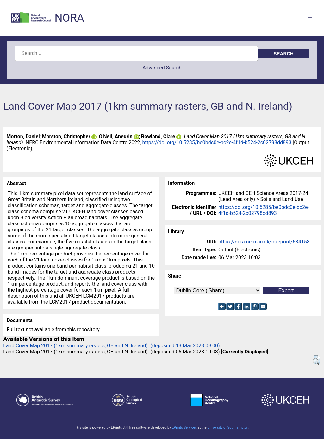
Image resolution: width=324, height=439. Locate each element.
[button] (316, 360)
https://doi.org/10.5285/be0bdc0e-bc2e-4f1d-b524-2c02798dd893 (216, 142)
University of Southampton (227, 427)
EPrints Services (184, 427)
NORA (69, 17)
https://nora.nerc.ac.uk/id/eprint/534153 (264, 242)
